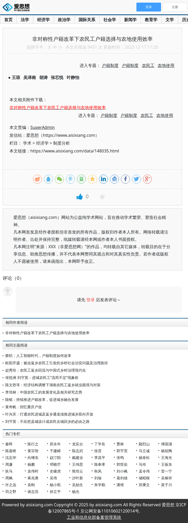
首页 (8, 19)
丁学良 (99, 443)
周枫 (9, 477)
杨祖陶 (166, 450)
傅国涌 (166, 443)
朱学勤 (99, 484)
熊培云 (77, 471)
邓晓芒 (55, 464)
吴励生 (77, 484)
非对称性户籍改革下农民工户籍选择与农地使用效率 (47, 332)
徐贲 (98, 450)
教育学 (151, 19)
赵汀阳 (55, 457)
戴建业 (77, 457)
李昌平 (99, 457)
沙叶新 (77, 477)
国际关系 (87, 19)
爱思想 (18, 8)
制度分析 (61, 143)
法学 (25, 19)
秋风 (98, 471)
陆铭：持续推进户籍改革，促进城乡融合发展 (42, 399)
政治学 (64, 19)
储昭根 (144, 477)
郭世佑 (122, 464)
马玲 (142, 464)
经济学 (43, 19)
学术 (27, 143)
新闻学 (130, 19)
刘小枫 (122, 471)
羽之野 (10, 491)
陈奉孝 (99, 464)
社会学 (109, 19)
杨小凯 (55, 484)
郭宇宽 (122, 450)
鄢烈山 (144, 443)
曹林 (120, 443)
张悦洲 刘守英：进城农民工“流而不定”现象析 (42, 377)
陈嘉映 (10, 450)
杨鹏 (31, 464)
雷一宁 (166, 471)
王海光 (166, 457)
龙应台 (77, 443)
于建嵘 (55, 450)
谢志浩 (32, 491)
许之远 (10, 484)
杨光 (75, 491)
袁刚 (31, 484)
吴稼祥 (166, 477)
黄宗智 (32, 450)
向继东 (32, 457)
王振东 (166, 464)
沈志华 (10, 457)
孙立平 (55, 491)
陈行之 (32, 443)
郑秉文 (144, 484)
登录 (90, 300)
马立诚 (144, 450)
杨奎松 (144, 457)
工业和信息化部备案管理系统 (94, 517)
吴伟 (53, 477)
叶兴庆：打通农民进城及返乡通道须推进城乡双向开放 (49, 414)
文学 (169, 19)
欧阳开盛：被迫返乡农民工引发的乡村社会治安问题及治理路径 (56, 362)
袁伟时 (32, 471)
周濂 (9, 464)
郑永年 (55, 443)
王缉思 (77, 464)
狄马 (9, 471)
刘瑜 (98, 477)
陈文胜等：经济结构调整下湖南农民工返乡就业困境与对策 (53, 384)
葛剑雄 (122, 477)
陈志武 (77, 450)
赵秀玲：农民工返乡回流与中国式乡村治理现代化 (45, 370)
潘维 (120, 484)
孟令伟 (144, 471)
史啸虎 (55, 471)
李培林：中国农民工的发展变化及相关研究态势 (43, 392)
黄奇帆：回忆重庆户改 (23, 406)
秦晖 (9, 443)
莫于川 (166, 484)
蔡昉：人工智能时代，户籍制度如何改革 (38, 355)
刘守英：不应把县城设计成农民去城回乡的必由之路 (47, 421)
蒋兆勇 (32, 477)
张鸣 (120, 457)
